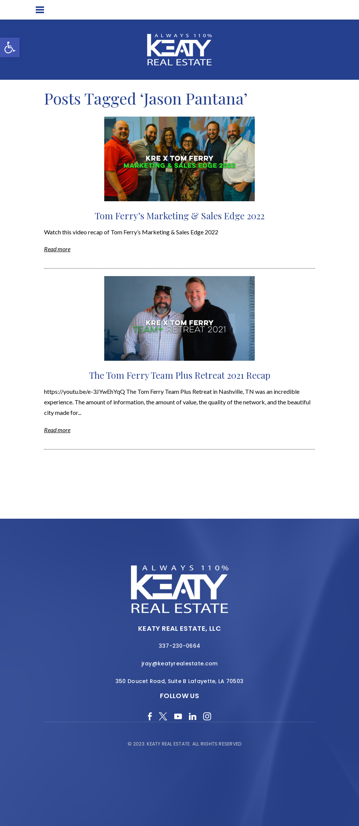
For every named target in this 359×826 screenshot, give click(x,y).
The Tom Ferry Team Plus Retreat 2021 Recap (179, 375)
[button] (10, 47)
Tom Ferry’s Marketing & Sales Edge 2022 (180, 216)
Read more (57, 248)
